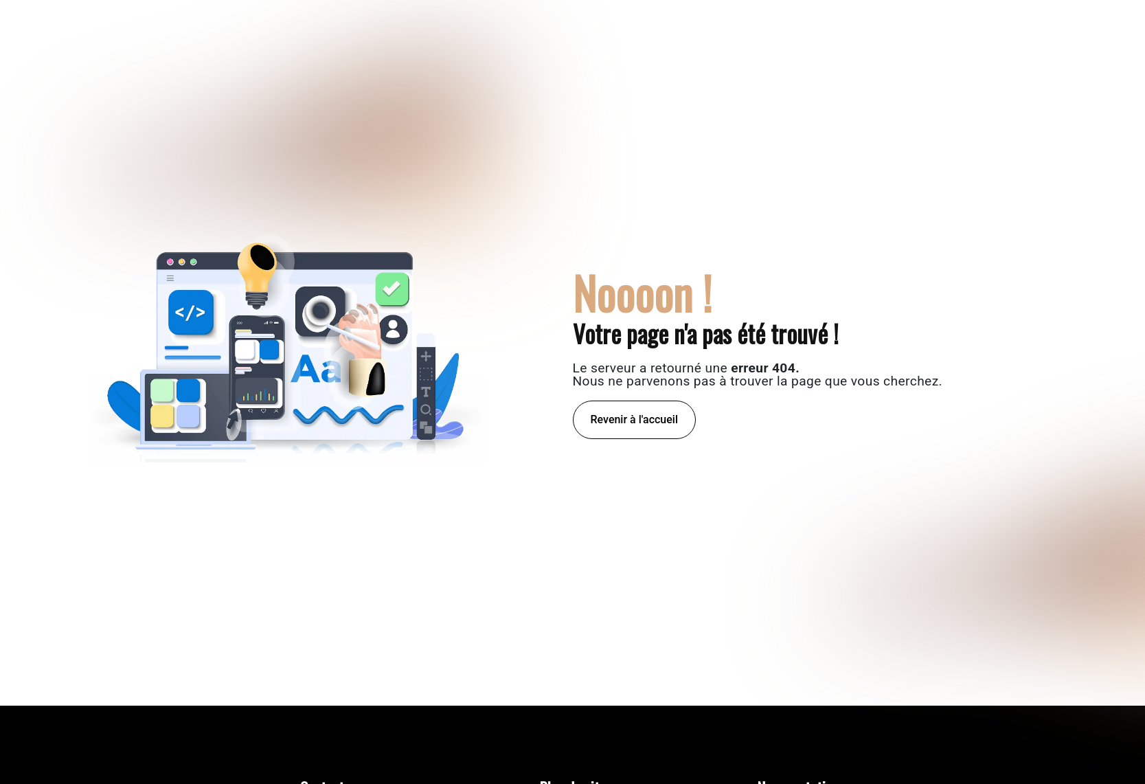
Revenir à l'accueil (634, 419)
